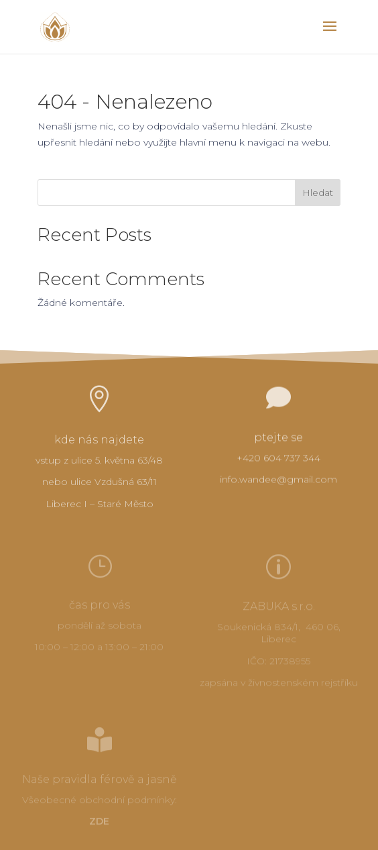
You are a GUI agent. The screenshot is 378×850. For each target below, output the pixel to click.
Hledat (317, 193)
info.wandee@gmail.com (278, 481)
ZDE (99, 822)
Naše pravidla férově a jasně (99, 780)
